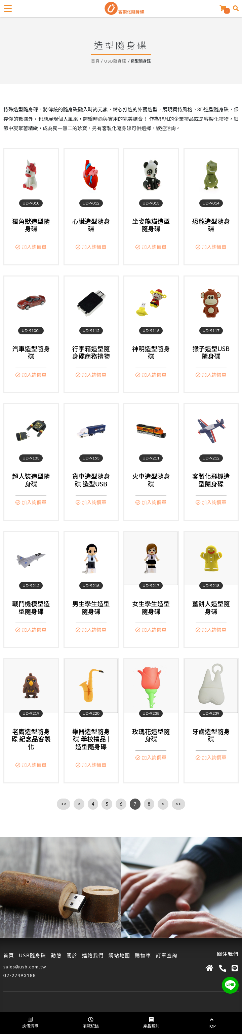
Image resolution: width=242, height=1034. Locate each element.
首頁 (95, 61)
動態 (56, 955)
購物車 (143, 955)
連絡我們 (93, 955)
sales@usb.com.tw (24, 966)
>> (178, 804)
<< (63, 804)
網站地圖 (119, 955)
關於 (72, 955)
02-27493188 (19, 975)
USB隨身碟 (115, 61)
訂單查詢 (167, 955)
